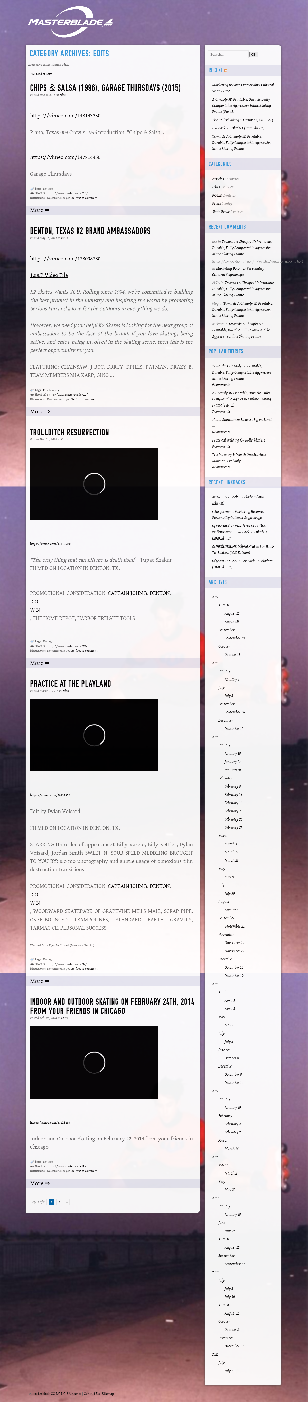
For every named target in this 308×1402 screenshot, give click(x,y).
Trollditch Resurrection (69, 432)
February (225, 778)
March (223, 835)
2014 (215, 737)
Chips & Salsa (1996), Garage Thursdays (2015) (105, 88)
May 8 (229, 877)
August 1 (231, 909)
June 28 (230, 1231)
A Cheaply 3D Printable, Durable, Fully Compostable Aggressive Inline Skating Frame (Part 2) (241, 105)
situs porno (221, 511)
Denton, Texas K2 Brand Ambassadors (90, 231)
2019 (215, 1198)
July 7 (229, 1371)
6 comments (221, 432)
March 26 (231, 860)
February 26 (233, 819)
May (221, 868)
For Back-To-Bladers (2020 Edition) (238, 128)
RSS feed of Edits (41, 74)
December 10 (234, 1346)
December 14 (234, 967)
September (226, 630)
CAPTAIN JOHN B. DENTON (139, 593)
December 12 (234, 728)
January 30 (233, 770)
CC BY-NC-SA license (66, 1394)
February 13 (233, 794)
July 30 (230, 893)
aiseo (216, 497)
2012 (215, 597)
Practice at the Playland (70, 683)
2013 (215, 662)
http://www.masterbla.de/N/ (68, 964)
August (223, 605)
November (226, 934)
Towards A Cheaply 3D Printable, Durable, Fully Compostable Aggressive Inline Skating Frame (241, 142)
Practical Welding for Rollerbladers (238, 440)
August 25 (232, 1313)
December (225, 720)
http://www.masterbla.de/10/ (68, 395)
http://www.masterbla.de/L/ (67, 1166)
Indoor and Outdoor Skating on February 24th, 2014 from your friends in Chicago (112, 1006)
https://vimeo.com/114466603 (50, 544)
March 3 (231, 844)
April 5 (230, 1000)
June (221, 1222)
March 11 (231, 852)
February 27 (233, 827)
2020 (215, 1272)
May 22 (230, 1189)
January (224, 671)
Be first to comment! (84, 198)
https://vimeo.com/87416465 (50, 1123)
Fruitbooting (51, 390)
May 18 (230, 1025)
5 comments (221, 446)
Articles (218, 179)
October (224, 646)
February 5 (233, 786)
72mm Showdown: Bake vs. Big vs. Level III (242, 422)
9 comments (221, 384)
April (222, 992)
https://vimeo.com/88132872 (50, 795)
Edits (63, 95)
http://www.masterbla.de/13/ (68, 193)
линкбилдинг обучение (233, 546)
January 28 (233, 1214)
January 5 (232, 679)
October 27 (232, 1329)
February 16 (233, 802)
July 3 (229, 1288)
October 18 (232, 654)
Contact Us (92, 1394)
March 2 (231, 1173)
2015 (215, 984)
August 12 (232, 613)
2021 (215, 1354)
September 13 (235, 638)
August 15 (232, 1247)
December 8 (233, 1074)
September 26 (235, 712)
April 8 (230, 1008)
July (221, 687)
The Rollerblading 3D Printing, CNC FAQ (242, 120)
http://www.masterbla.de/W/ (68, 646)
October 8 (232, 1058)
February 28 (233, 1132)
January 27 (233, 761)
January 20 (233, 1107)
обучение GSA (224, 561)
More (37, 210)
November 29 (234, 951)
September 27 (235, 1264)
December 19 (234, 975)
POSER (217, 195)
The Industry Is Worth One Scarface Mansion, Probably (239, 457)
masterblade (41, 1394)
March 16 (231, 1148)
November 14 (234, 942)
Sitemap (108, 1394)
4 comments (221, 467)
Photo (216, 203)
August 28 (232, 621)
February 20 (233, 811)
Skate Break (221, 211)
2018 (215, 1156)
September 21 (235, 926)
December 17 (234, 1082)
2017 (215, 1091)
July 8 (229, 695)
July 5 (229, 1041)
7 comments (221, 411)
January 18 (233, 753)
